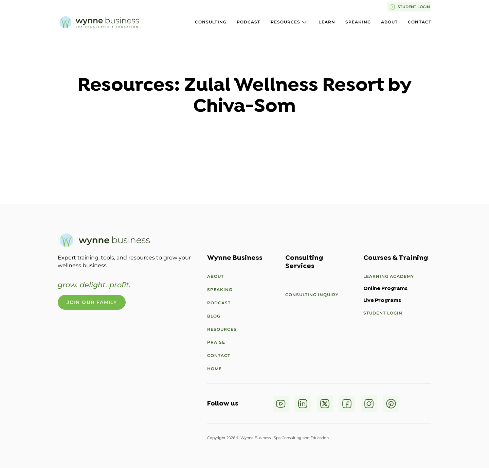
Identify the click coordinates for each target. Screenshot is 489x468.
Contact (419, 21)
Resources (286, 21)
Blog (213, 316)
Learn (327, 21)
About (389, 21)
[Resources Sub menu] (304, 22)
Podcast (248, 21)
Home (214, 368)
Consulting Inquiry (312, 294)
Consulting (211, 21)
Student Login (382, 313)
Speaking (358, 21)
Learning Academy (388, 276)
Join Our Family (92, 302)
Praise (216, 342)
